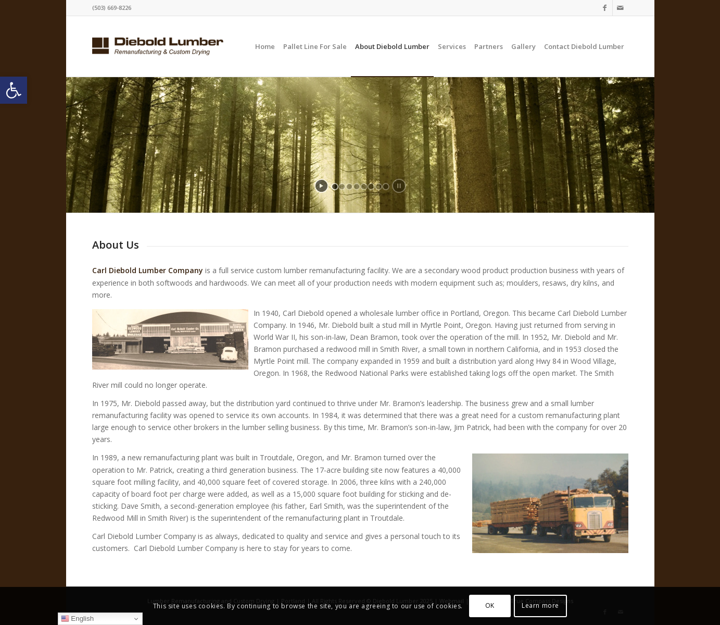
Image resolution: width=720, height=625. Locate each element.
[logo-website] (158, 46)
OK (490, 605)
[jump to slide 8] (385, 186)
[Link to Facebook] (604, 8)
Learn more (540, 605)
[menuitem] (265, 46)
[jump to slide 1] (334, 186)
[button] (13, 90)
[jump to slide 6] (371, 186)
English (77, 619)
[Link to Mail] (620, 8)
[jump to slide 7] (378, 186)
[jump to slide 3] (349, 186)
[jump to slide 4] (356, 186)
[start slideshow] (321, 186)
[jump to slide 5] (364, 186)
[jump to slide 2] (342, 186)
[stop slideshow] (399, 186)
